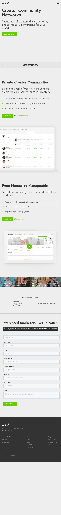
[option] (7, 282)
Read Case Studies (9, 34)
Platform (4, 439)
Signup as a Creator (21, 116)
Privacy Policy (52, 439)
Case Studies (6, 442)
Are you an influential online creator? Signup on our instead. (32, 329)
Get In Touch (30, 447)
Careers (29, 450)
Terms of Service (53, 442)
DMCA (50, 445)
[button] (29, 246)
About (29, 439)
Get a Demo (7, 116)
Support (29, 445)
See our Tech (19, 219)
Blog (28, 442)
